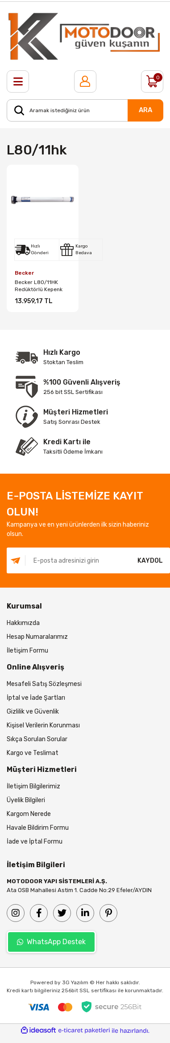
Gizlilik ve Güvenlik (33, 711)
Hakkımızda (23, 623)
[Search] (85, 110)
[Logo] (85, 36)
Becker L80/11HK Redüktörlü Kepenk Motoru (38, 286)
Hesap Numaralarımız (37, 637)
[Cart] (152, 81)
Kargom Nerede (29, 814)
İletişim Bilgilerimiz (33, 786)
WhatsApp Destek (51, 941)
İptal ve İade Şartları (36, 698)
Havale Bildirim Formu (38, 828)
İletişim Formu (27, 650)
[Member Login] (85, 81)
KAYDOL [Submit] (150, 560)
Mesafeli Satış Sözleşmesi (44, 684)
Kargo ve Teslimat (32, 753)
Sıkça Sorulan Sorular (37, 739)
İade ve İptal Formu (34, 841)
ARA (145, 110)
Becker (24, 273)
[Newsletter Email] (68, 560)
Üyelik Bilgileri (26, 800)
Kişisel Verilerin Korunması (43, 725)
